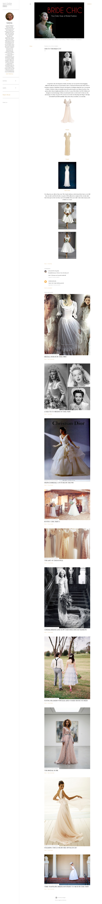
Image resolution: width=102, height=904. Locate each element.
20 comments (50, 485)
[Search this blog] (8, 4)
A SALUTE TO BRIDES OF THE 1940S (57, 412)
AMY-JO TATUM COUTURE (44, 39)
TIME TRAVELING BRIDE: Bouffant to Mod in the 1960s (66, 887)
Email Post (50, 263)
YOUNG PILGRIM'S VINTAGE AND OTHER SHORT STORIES (66, 701)
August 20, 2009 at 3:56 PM (53, 277)
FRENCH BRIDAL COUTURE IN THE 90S (59, 483)
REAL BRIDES (55, 39)
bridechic (9, 23)
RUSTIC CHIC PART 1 (52, 521)
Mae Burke (64, 900)
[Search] (89, 4)
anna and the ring (52, 270)
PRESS (68, 39)
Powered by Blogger (61, 897)
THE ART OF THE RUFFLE (53, 560)
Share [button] (31, 46)
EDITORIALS (62, 39)
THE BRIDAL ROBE (51, 770)
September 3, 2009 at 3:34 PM (54, 284)
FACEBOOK (78, 39)
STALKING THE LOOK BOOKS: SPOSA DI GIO (60, 848)
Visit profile (9, 74)
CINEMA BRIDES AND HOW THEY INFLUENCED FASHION (65, 630)
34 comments (50, 562)
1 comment (50, 414)
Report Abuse (6, 94)
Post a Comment (48, 288)
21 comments (50, 703)
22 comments (50, 632)
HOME (36, 39)
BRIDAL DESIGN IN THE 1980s (55, 357)
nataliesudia (51, 281)
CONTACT (72, 39)
